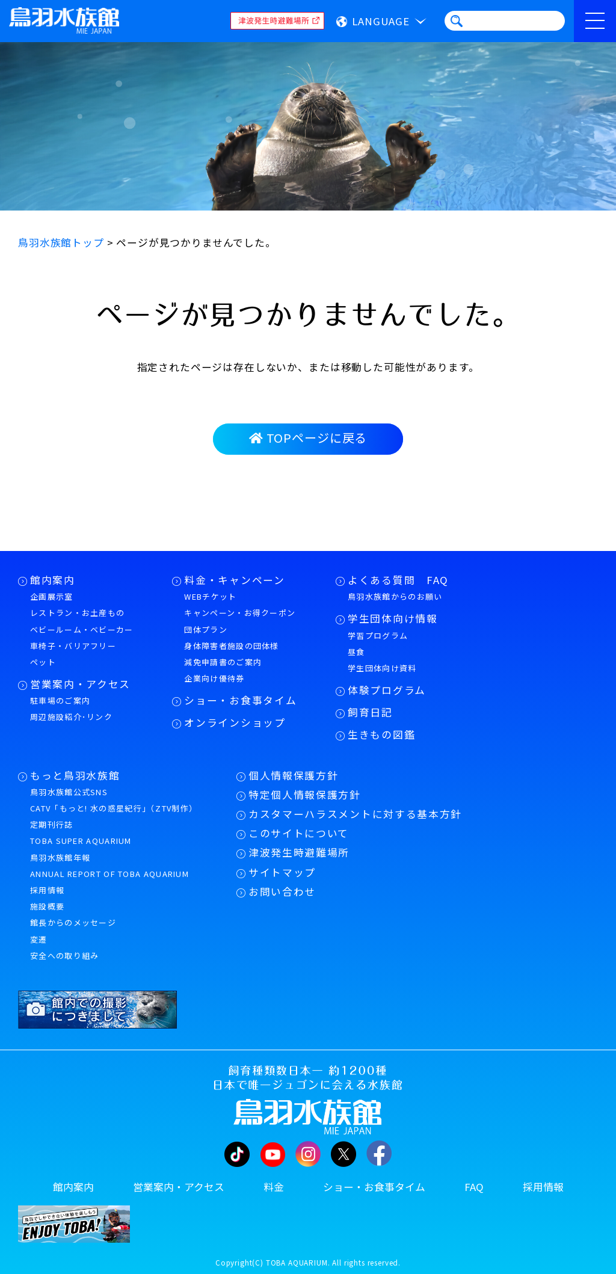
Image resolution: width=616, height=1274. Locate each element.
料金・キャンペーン (234, 580)
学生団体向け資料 (382, 668)
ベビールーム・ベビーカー (82, 629)
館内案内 (52, 580)
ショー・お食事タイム (240, 700)
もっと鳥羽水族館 (75, 775)
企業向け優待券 (214, 678)
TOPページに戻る (308, 437)
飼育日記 (370, 712)
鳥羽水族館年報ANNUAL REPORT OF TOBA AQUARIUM (109, 865)
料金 (273, 1187)
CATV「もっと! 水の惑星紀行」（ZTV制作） (113, 808)
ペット (43, 662)
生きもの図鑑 (381, 734)
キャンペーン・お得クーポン (239, 612)
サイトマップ (282, 872)
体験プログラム (387, 690)
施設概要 (47, 906)
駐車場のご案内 (60, 700)
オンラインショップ (234, 722)
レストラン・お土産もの (77, 612)
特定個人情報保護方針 (304, 794)
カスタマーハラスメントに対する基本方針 (355, 814)
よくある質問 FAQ (398, 580)
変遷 (39, 939)
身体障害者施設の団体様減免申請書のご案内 (231, 654)
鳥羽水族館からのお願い (395, 596)
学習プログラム (378, 635)
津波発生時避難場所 (299, 852)
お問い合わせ (282, 891)
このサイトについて (298, 833)
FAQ (474, 1187)
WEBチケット (210, 596)
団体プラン (205, 629)
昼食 (356, 651)
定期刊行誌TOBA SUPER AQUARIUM (81, 832)
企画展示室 (51, 596)
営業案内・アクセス (80, 684)
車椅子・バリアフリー (73, 645)
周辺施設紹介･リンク (71, 716)
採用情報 (47, 890)
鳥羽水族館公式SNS (69, 792)
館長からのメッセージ (73, 922)
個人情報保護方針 (293, 775)
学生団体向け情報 (392, 618)
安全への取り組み (64, 955)
